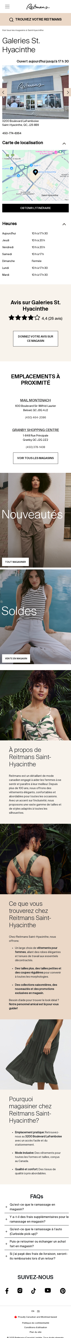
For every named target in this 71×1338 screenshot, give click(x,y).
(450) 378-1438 (35, 447)
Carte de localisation (34, 142)
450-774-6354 (11, 133)
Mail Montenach (35, 400)
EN (32, 1311)
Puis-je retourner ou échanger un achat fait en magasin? (38, 1244)
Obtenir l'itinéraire (35, 208)
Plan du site (35, 1332)
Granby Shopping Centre (35, 430)
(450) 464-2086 (35, 417)
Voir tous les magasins (35, 458)
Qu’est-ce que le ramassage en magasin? (32, 1207)
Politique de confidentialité (35, 1323)
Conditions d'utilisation (35, 1327)
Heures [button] (34, 224)
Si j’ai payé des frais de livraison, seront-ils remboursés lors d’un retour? (39, 1256)
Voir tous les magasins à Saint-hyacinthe (22, 30)
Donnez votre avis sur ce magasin (35, 338)
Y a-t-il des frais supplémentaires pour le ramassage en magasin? (39, 1219)
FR (38, 1311)
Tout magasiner (15, 562)
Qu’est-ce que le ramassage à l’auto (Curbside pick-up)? (36, 1231)
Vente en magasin (16, 658)
